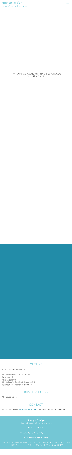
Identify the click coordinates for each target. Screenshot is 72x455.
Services (39, 428)
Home (30, 428)
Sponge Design (15, 4)
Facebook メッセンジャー (27, 409)
